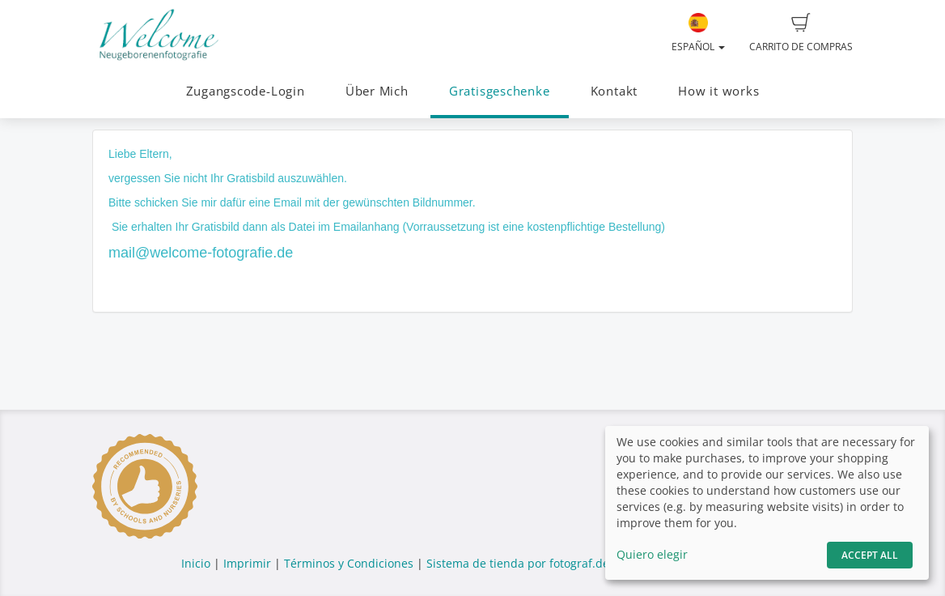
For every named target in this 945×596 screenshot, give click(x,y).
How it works (718, 91)
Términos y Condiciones (348, 563)
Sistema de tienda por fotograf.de (517, 563)
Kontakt (614, 91)
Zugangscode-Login (245, 91)
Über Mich (377, 91)
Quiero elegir (652, 554)
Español (698, 33)
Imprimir (247, 563)
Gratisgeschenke (499, 91)
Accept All (869, 555)
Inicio (195, 563)
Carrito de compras (801, 33)
